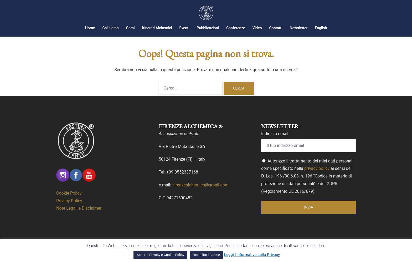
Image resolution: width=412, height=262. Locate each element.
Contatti (275, 28)
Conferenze (235, 28)
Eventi (184, 28)
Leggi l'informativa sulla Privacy (252, 254)
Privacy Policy (69, 200)
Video (257, 28)
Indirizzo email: (275, 133)
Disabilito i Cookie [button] (206, 255)
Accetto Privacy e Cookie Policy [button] (160, 255)
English (321, 28)
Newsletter (299, 28)
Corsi (130, 28)
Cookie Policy (68, 193)
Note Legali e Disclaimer (79, 208)
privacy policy (316, 168)
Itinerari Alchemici (157, 28)
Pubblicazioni (208, 28)
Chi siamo (110, 28)
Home (90, 28)
